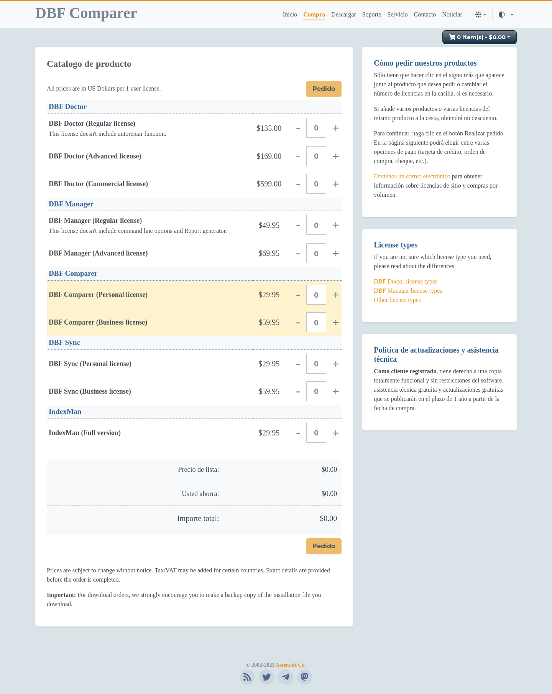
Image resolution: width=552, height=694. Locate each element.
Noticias (452, 14)
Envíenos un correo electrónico (412, 176)
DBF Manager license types (408, 290)
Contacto (425, 14)
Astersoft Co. (291, 665)
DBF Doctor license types (405, 281)
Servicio (397, 14)
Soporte (371, 14)
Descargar (343, 14)
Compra (314, 14)
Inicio (290, 14)
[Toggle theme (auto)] (506, 14)
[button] (480, 14)
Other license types (397, 300)
